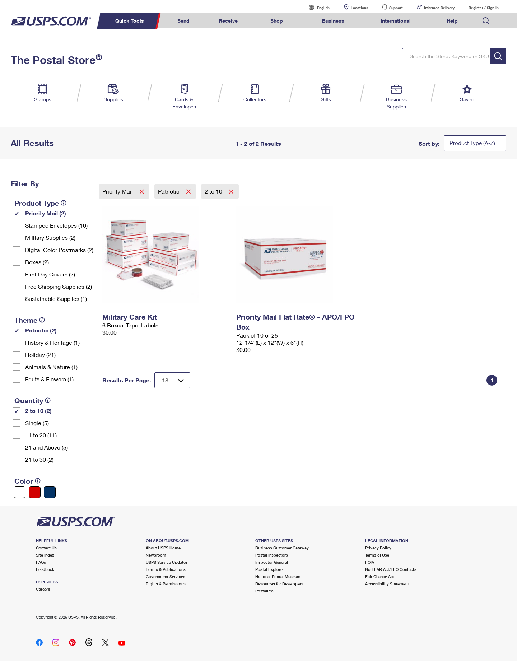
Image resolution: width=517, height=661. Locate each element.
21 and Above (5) (46, 447)
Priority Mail (118, 191)
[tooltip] (63, 203)
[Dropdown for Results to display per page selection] (172, 380)
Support (396, 7)
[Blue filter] (50, 492)
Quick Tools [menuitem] (129, 21)
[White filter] (19, 492)
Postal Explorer (269, 569)
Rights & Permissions (166, 583)
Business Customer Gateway (282, 547)
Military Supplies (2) (50, 237)
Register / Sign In (484, 7)
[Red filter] (35, 492)
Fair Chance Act (379, 576)
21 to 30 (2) (39, 459)
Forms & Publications (166, 569)
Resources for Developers (279, 583)
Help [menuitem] (452, 21)
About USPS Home (163, 547)
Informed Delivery (439, 7)
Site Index (45, 555)
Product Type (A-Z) (472, 143)
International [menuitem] (396, 21)
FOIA (369, 562)
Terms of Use (377, 555)
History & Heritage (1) (52, 342)
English (316, 7)
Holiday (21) (40, 354)
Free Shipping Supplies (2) (58, 286)
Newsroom (156, 555)
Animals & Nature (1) (51, 366)
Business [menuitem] (333, 21)
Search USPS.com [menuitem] (486, 21)
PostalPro (264, 590)
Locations (359, 7)
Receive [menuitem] (228, 21)
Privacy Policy (378, 547)
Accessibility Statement (387, 583)
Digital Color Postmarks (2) (59, 249)
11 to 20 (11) (41, 435)
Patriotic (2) (41, 330)
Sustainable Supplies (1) (56, 298)
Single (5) (37, 422)
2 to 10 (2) (38, 410)
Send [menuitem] (183, 21)
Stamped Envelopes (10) (56, 225)
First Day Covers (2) (50, 274)
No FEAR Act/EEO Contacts (390, 569)
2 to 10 (214, 191)
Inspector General (271, 562)
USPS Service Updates (167, 562)
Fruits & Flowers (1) (49, 379)
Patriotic (169, 191)
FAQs (41, 562)
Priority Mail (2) (45, 213)
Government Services (165, 576)
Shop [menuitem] (276, 21)
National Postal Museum (278, 576)
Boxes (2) (37, 262)
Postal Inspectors (271, 555)
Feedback (45, 569)
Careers (43, 589)
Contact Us (46, 547)
